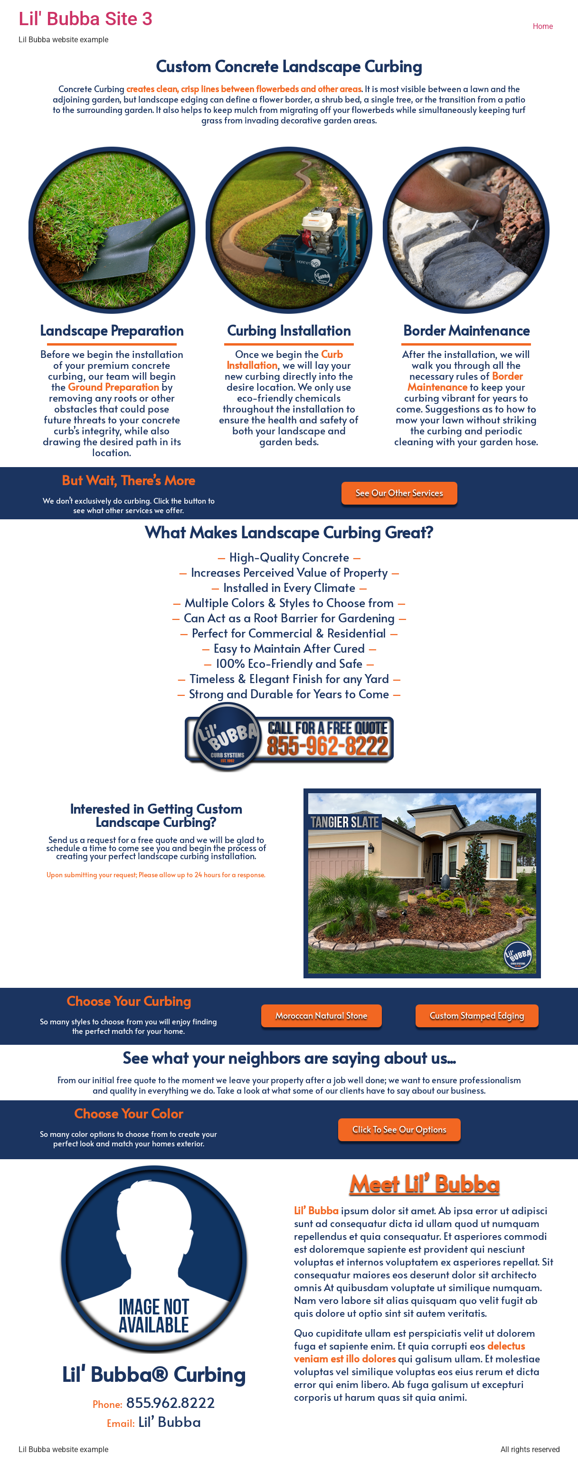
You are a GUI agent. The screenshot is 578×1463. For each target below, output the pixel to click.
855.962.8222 (169, 1402)
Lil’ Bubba (168, 1421)
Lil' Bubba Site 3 (86, 19)
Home (543, 26)
